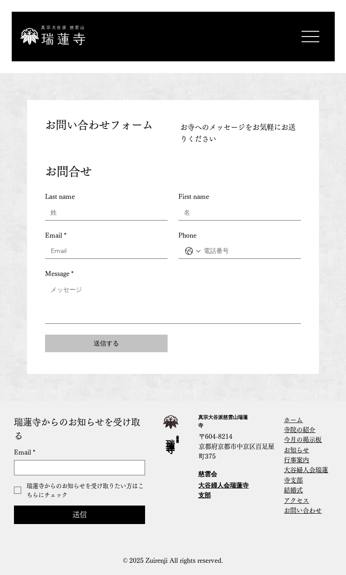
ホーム (293, 420)
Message (59, 274)
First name (193, 196)
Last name (60, 196)
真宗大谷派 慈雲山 (63, 27)
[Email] (103, 251)
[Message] (173, 303)
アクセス (296, 500)
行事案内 (296, 460)
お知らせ (296, 450)
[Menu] (310, 37)
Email (55, 235)
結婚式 (293, 490)
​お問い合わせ (303, 510)
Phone (187, 235)
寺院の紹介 (299, 430)
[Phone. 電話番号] (249, 251)
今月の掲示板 (303, 440)
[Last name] (103, 212)
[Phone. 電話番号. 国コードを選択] (193, 251)
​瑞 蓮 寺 (63, 39)
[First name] (237, 212)
